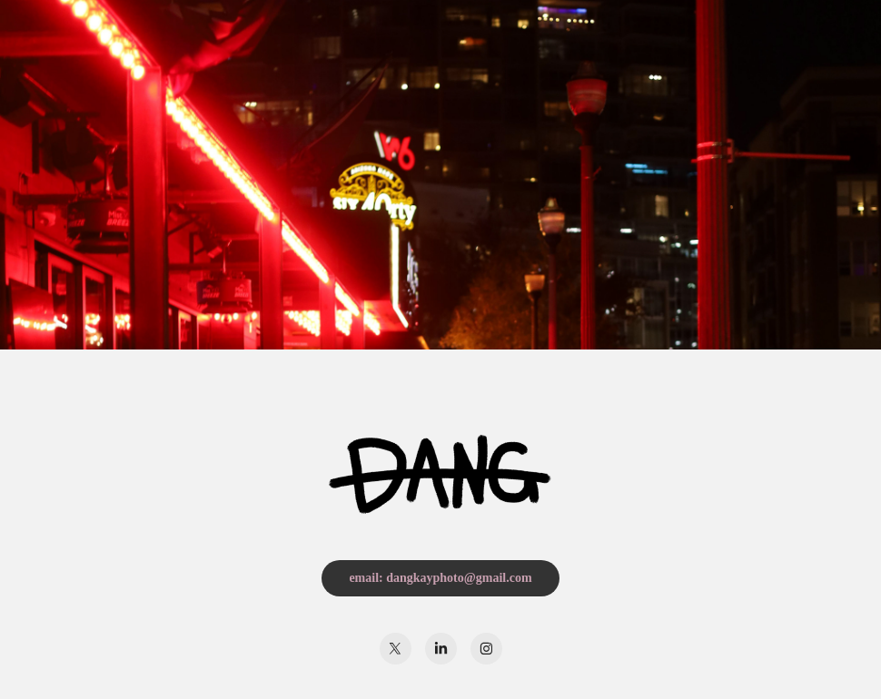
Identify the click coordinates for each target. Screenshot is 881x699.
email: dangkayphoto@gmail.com (440, 578)
